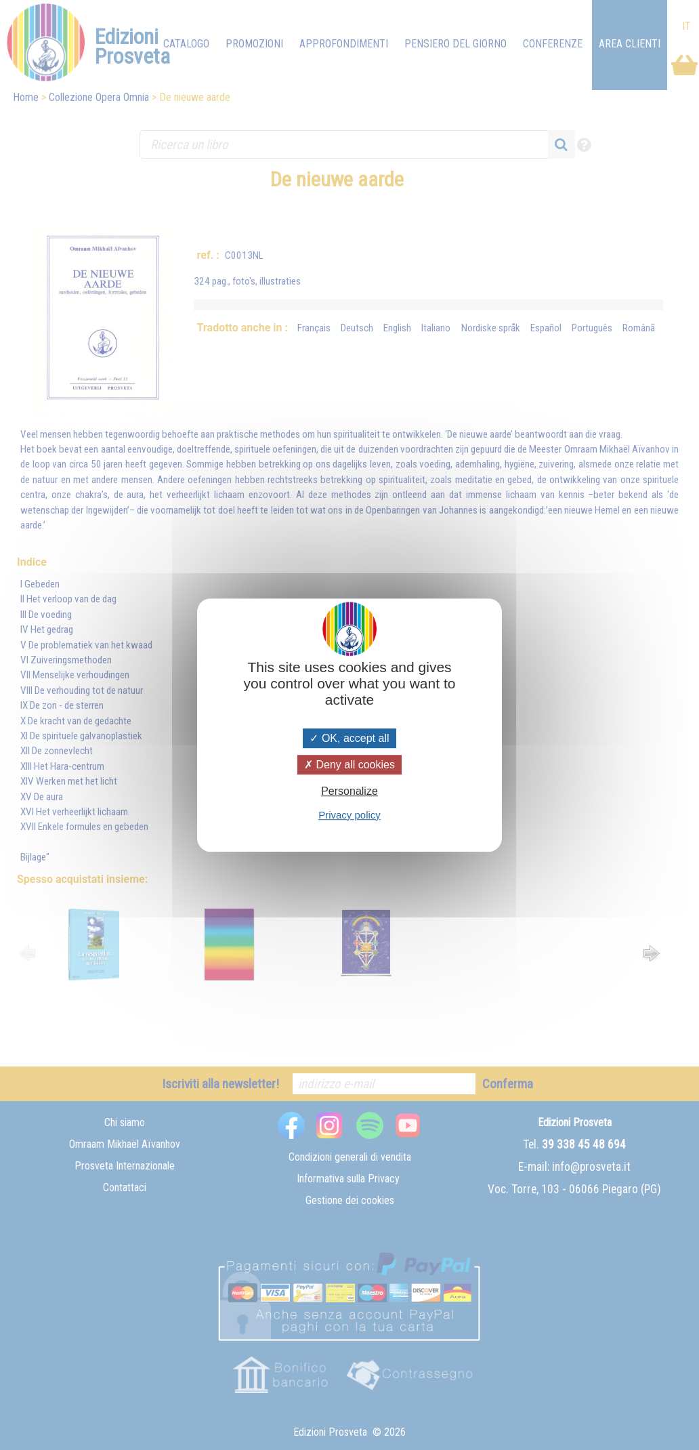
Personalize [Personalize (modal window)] (349, 792)
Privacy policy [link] (349, 815)
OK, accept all (349, 738)
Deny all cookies (349, 764)
